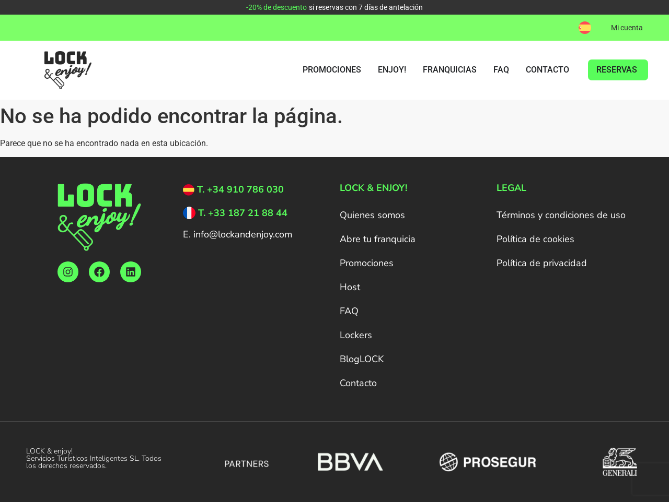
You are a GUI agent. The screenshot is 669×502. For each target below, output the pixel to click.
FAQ (349, 311)
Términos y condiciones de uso (561, 215)
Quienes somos (372, 215)
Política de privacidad (542, 263)
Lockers (356, 335)
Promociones (367, 263)
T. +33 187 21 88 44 (242, 213)
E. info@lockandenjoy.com (237, 234)
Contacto (358, 383)
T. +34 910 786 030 (240, 189)
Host (350, 287)
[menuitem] (585, 27)
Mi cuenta (627, 27)
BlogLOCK (362, 359)
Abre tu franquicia (378, 239)
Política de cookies (535, 239)
